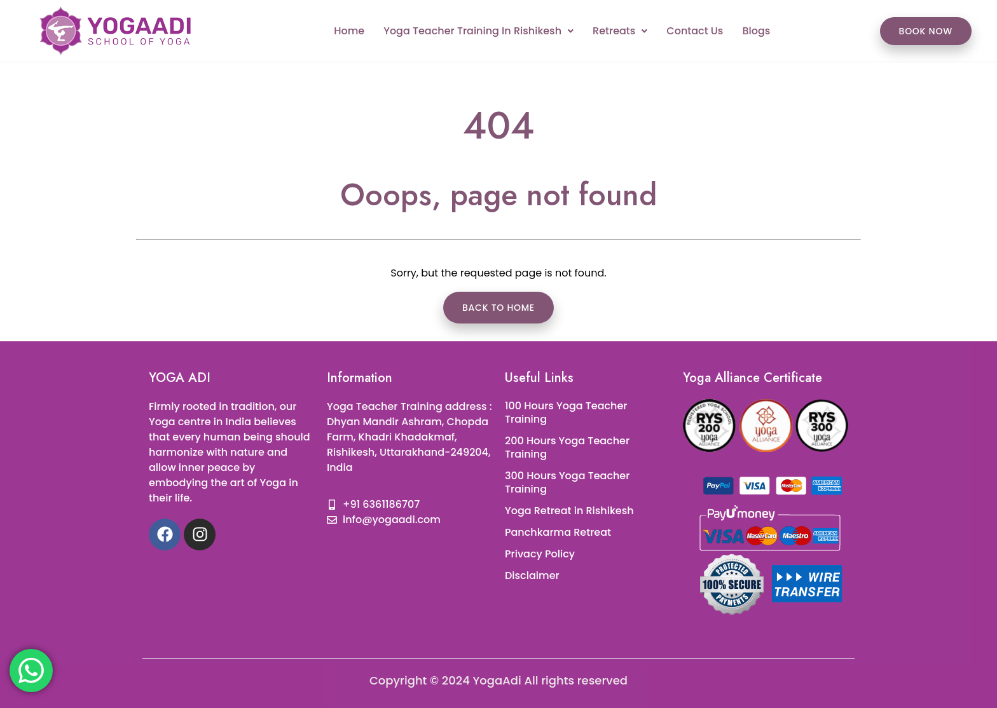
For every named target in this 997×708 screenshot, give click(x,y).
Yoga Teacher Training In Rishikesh (478, 31)
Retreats (620, 31)
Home (349, 31)
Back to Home (498, 307)
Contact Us (694, 31)
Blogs (756, 31)
